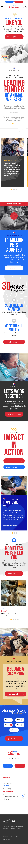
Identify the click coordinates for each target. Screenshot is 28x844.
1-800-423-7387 (8, 784)
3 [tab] (16, 189)
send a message (7, 788)
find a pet (14, 573)
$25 (20, 725)
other (15, 730)
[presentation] (14, 804)
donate (19, 2)
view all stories (14, 460)
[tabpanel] (12, 162)
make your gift (16, 694)
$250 (9, 720)
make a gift (14, 36)
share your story (12, 467)
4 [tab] (18, 619)
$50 (9, 725)
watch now (14, 267)
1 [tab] (11, 189)
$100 (20, 720)
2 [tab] (14, 189)
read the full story (12, 525)
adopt (9, 2)
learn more (11, 181)
